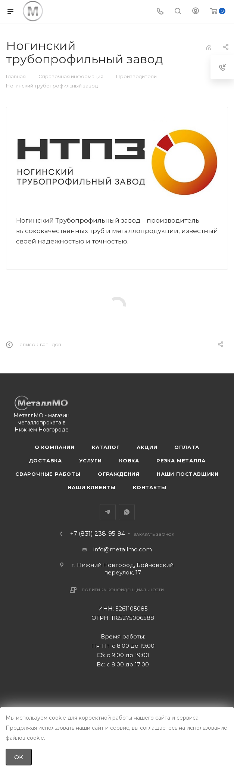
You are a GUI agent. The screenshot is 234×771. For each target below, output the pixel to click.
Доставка (45, 460)
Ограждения (119, 474)
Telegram (108, 512)
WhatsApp (127, 512)
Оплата (186, 447)
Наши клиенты (92, 487)
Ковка (129, 460)
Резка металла (180, 460)
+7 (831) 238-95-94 (97, 534)
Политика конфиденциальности (123, 589)
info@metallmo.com (122, 549)
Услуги (90, 460)
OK (18, 757)
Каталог (106, 447)
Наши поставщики (188, 474)
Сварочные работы (48, 474)
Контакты (149, 487)
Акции (147, 447)
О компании (55, 447)
